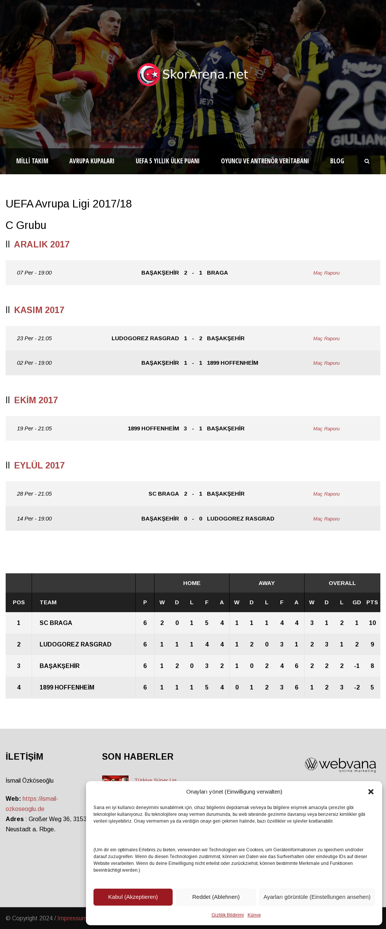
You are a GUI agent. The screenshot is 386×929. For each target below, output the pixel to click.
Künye (254, 915)
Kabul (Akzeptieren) (133, 897)
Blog (337, 161)
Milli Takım (32, 161)
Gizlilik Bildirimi (227, 915)
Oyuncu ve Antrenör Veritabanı (265, 161)
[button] (371, 791)
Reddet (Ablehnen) (216, 897)
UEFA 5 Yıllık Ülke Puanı (168, 161)
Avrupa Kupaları (92, 161)
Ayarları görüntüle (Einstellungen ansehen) (317, 897)
